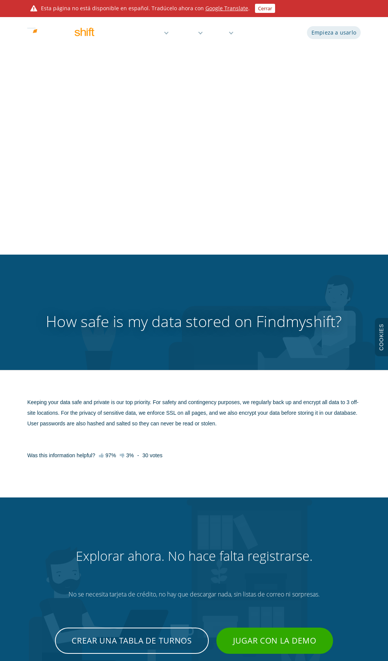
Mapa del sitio (333, 571)
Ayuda (218, 35)
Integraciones (267, 532)
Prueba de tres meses (49, 571)
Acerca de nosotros (47, 585)
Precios (186, 35)
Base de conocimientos (117, 532)
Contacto (103, 585)
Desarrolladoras (269, 518)
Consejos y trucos (111, 571)
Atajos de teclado (111, 558)
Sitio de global (333, 585)
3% (127, 216)
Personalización (269, 571)
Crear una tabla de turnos (132, 401)
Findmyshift (91, 626)
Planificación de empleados (191, 518)
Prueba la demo (43, 532)
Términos (329, 518)
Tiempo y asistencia (183, 532)
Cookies (327, 545)
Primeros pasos (109, 518)
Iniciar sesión (282, 35)
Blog (257, 545)
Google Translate (226, 8)
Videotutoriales (109, 545)
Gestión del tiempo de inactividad (197, 571)
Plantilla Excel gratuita (275, 585)
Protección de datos (340, 558)
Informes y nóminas (183, 545)
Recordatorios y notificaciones (194, 558)
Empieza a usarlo (333, 35)
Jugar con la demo (274, 401)
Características (143, 35)
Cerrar (265, 8)
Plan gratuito (176, 585)
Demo (249, 35)
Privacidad (330, 532)
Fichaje (260, 558)
